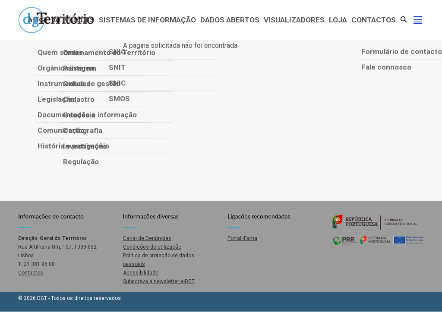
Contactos (373, 20)
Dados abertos (229, 20)
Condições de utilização (152, 247)
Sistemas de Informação (147, 20)
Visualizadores (294, 20)
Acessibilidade (140, 273)
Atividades (74, 20)
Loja (338, 20)
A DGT (38, 20)
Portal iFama (242, 238)
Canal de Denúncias (147, 238)
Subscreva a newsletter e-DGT (159, 281)
